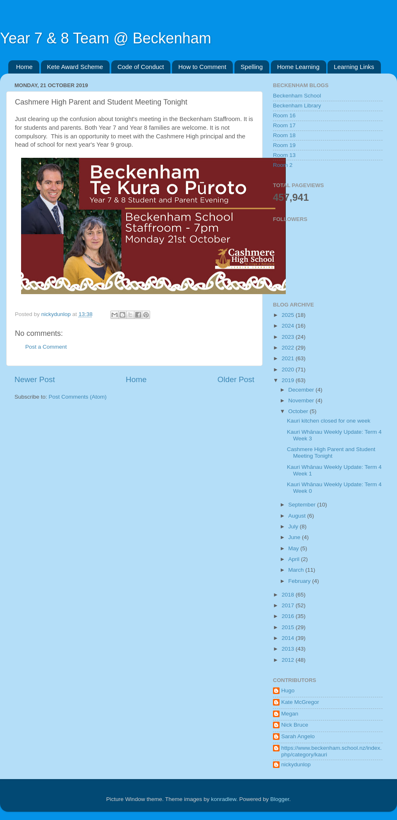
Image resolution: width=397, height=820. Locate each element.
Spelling (252, 66)
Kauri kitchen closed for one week (329, 421)
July (294, 526)
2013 (289, 649)
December (302, 390)
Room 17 (284, 125)
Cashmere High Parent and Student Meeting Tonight (331, 452)
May (294, 548)
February (300, 581)
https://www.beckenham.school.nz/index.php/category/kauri (331, 751)
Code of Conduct (140, 66)
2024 (289, 326)
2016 (289, 616)
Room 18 (284, 135)
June (295, 537)
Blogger (279, 799)
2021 (289, 358)
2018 (289, 595)
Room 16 (284, 115)
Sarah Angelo (298, 736)
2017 (289, 605)
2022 (289, 348)
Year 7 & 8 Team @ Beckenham (105, 38)
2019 (289, 380)
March (296, 570)
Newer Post (34, 379)
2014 (289, 638)
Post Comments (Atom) (78, 397)
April (294, 559)
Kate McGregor (300, 702)
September (302, 505)
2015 (289, 627)
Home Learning (298, 66)
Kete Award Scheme (75, 66)
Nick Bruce (294, 725)
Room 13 (284, 155)
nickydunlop (296, 764)
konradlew (223, 799)
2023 (289, 337)
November (302, 400)
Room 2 (282, 165)
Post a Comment (46, 347)
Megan (289, 714)
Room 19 (284, 145)
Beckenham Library (297, 105)
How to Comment (202, 66)
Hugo (287, 690)
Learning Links (354, 66)
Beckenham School (297, 96)
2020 (289, 369)
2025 (289, 315)
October (299, 411)
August (297, 516)
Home (24, 66)
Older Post (236, 379)
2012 (289, 660)
